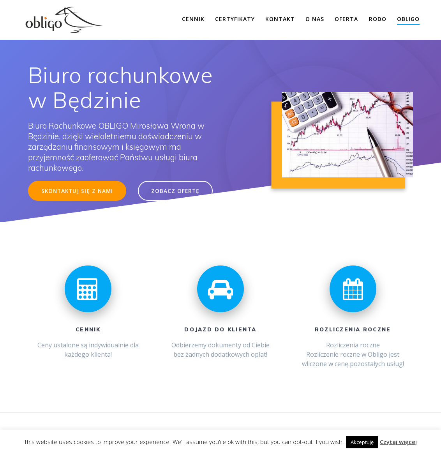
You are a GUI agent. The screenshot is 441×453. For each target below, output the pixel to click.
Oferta (346, 19)
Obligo (408, 19)
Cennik (193, 19)
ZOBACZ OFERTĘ (175, 191)
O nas (314, 19)
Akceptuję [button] (362, 442)
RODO (377, 19)
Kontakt (280, 19)
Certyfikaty (235, 19)
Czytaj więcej (398, 442)
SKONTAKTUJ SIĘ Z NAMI (77, 191)
